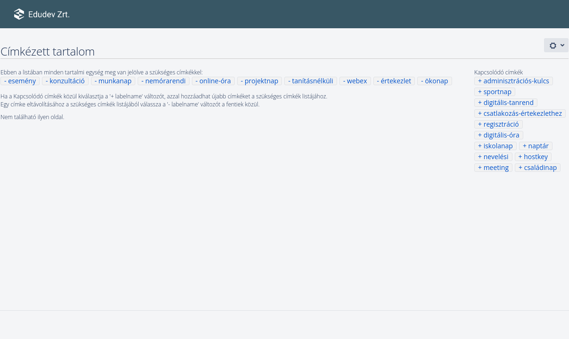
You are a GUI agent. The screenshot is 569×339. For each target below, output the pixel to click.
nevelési (496, 156)
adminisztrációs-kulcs (516, 80)
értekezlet (396, 80)
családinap (540, 167)
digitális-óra (502, 134)
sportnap (497, 91)
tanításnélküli (312, 80)
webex (357, 80)
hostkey (536, 156)
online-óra (215, 80)
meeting (496, 167)
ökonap (436, 80)
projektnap (261, 80)
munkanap (115, 80)
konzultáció (66, 80)
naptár (538, 145)
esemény (22, 80)
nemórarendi (165, 80)
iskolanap (498, 145)
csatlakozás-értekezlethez (523, 113)
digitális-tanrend (509, 102)
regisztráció (501, 124)
